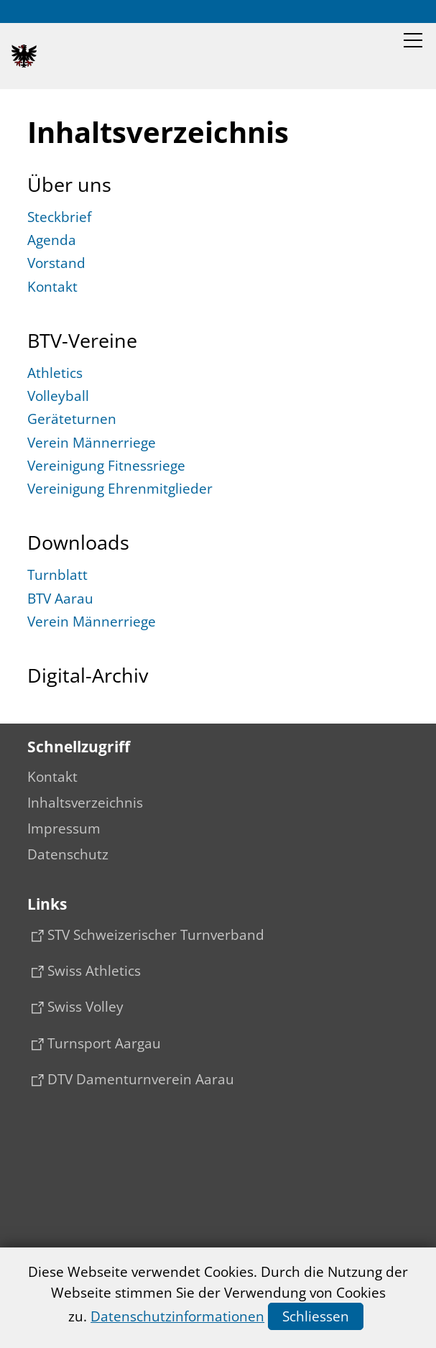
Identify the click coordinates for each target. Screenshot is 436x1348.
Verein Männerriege (91, 442)
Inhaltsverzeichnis (85, 802)
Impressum (64, 828)
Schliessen (315, 1316)
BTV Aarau (60, 598)
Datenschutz (67, 854)
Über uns (69, 185)
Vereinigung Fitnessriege (106, 465)
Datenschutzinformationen (177, 1316)
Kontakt (52, 286)
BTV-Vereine (82, 341)
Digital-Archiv (87, 675)
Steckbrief (59, 217)
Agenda (51, 240)
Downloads (78, 542)
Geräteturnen (71, 419)
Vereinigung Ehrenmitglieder (120, 488)
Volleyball (58, 396)
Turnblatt (57, 574)
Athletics (55, 373)
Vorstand (56, 263)
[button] (413, 40)
